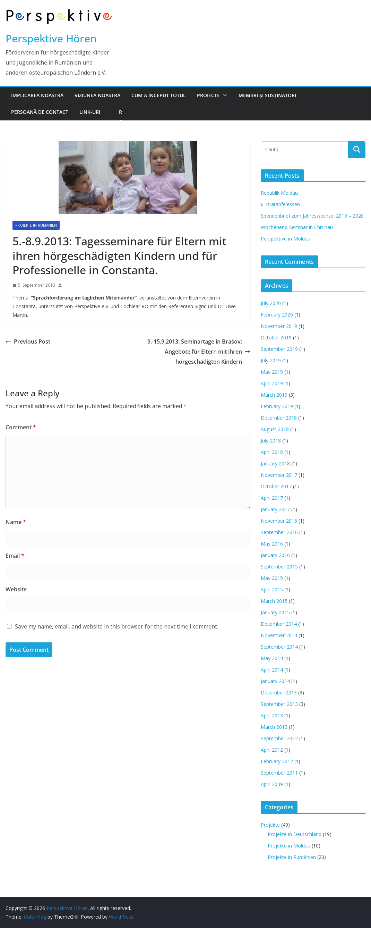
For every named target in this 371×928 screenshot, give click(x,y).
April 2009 (272, 784)
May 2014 (272, 658)
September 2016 (279, 532)
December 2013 (279, 692)
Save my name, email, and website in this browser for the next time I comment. (116, 626)
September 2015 (279, 566)
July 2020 (271, 303)
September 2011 (279, 772)
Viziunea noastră (97, 95)
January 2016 (275, 555)
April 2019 (272, 383)
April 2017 (272, 498)
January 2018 (275, 463)
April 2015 (272, 589)
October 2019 (276, 337)
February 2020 (277, 314)
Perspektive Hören (51, 38)
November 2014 (279, 635)
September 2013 (279, 704)
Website (16, 589)
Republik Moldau (279, 192)
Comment (21, 427)
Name (16, 522)
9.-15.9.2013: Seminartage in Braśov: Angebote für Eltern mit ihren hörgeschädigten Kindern (198, 351)
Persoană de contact (39, 112)
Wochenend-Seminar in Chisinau (297, 227)
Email (15, 555)
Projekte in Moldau (289, 845)
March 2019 (274, 394)
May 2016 (272, 543)
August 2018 (275, 429)
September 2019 (279, 349)
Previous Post (28, 341)
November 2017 (279, 475)
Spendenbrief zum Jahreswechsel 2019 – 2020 (312, 215)
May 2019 (272, 372)
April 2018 (272, 452)
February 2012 (277, 761)
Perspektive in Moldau (285, 238)
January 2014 (275, 681)
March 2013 (274, 727)
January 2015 (275, 612)
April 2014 (272, 669)
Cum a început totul (158, 95)
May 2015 (272, 578)
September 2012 (279, 738)
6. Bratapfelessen (280, 204)
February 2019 (277, 406)
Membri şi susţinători (267, 95)
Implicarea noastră (37, 95)
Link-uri (89, 112)
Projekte (270, 824)
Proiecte (208, 95)
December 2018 (279, 417)
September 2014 (279, 646)
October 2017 (276, 486)
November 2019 (279, 326)
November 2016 (279, 520)
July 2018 (271, 440)
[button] (223, 95)
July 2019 (271, 360)
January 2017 (275, 509)
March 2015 (274, 601)
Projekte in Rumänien (36, 225)
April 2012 (272, 749)
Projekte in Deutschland (294, 834)
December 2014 (279, 624)
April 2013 (272, 715)
